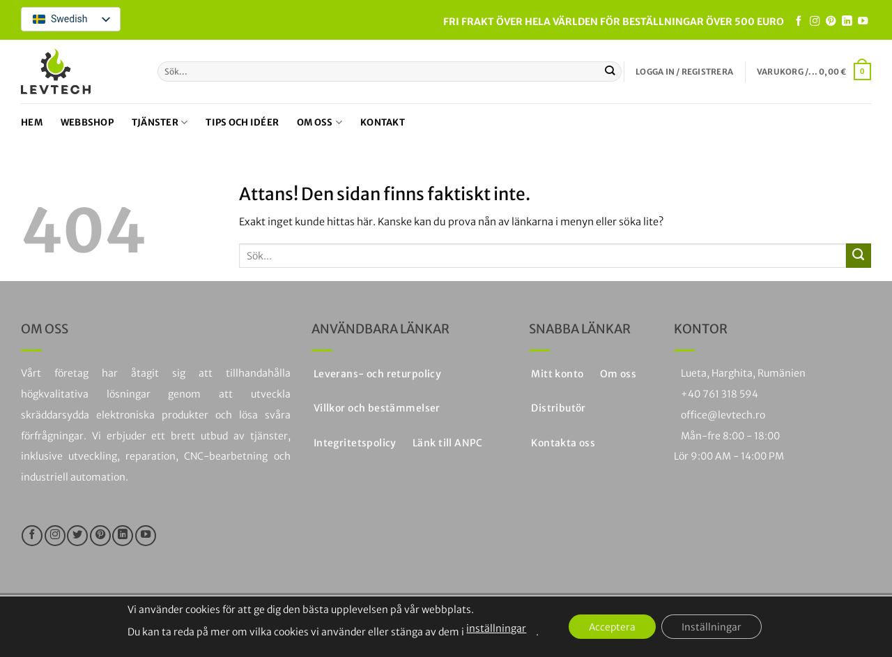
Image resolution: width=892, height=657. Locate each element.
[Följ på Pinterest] (831, 21)
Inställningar (713, 627)
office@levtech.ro (723, 415)
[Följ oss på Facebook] (798, 21)
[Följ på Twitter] (77, 535)
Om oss (319, 122)
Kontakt (382, 122)
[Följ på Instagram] (815, 21)
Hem (32, 122)
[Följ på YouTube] (863, 21)
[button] (684, 71)
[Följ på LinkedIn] (847, 21)
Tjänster (160, 122)
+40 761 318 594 (719, 394)
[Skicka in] (610, 71)
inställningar (494, 628)
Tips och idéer (242, 122)
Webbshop (87, 122)
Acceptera (611, 627)
